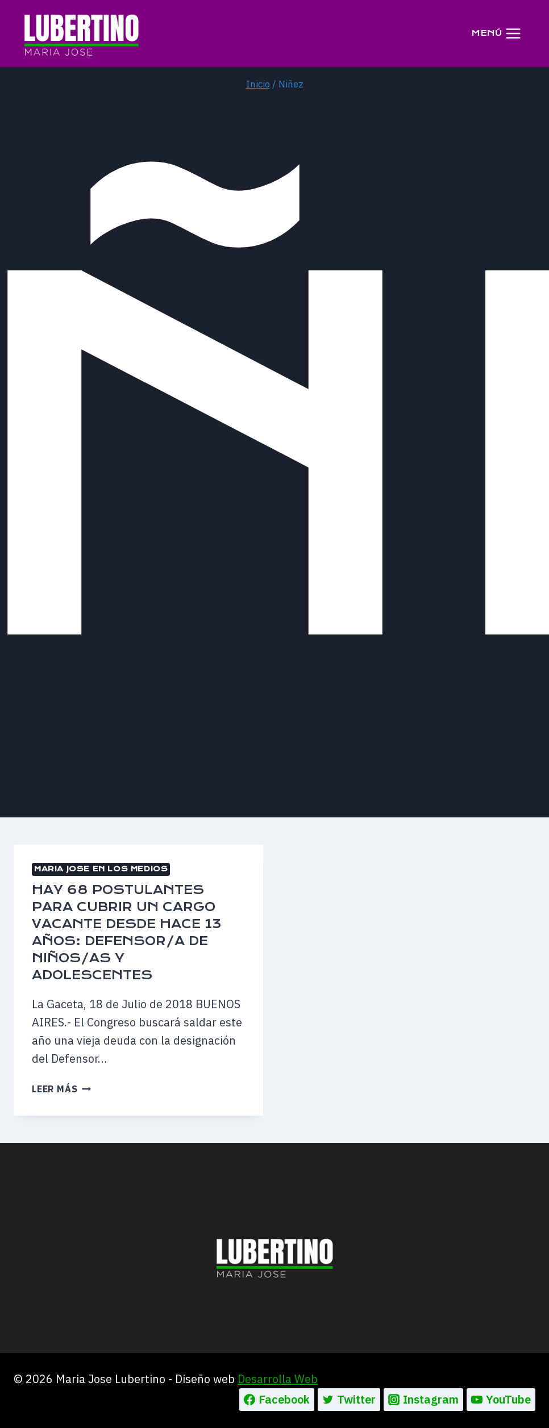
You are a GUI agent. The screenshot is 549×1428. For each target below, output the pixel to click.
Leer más (61, 1089)
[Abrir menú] (496, 33)
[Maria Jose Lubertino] (81, 33)
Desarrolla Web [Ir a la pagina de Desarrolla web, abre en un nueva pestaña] (278, 1379)
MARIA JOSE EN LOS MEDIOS (101, 869)
